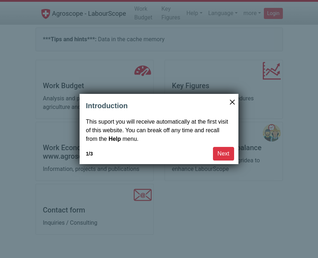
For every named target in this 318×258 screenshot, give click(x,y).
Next (223, 153)
